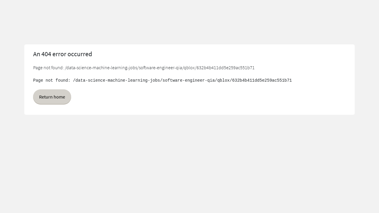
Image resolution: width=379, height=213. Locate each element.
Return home (52, 97)
